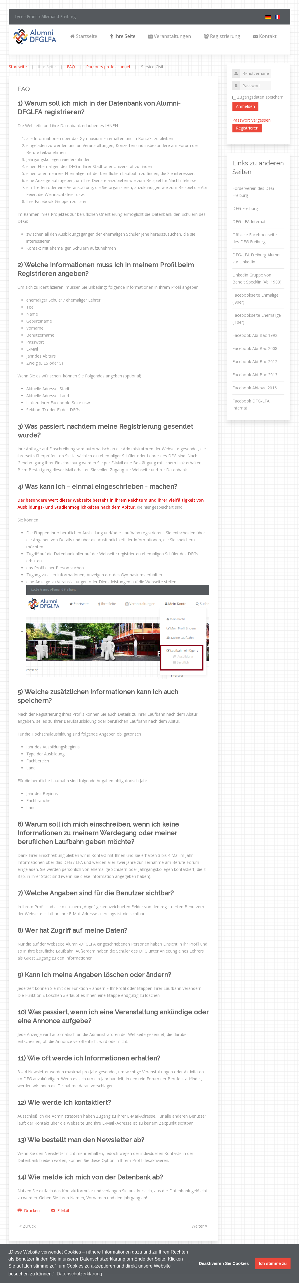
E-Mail (58, 1210)
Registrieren (247, 128)
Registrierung (222, 36)
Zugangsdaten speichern (260, 97)
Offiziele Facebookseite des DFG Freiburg (254, 238)
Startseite (83, 36)
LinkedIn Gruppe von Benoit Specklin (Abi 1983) (256, 278)
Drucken (29, 1210)
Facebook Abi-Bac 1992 (254, 335)
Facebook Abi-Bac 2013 (254, 374)
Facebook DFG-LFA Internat (251, 404)
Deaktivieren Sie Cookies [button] (224, 1263)
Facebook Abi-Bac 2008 (254, 348)
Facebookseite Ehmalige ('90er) (255, 298)
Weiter (199, 1226)
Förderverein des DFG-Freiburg (253, 191)
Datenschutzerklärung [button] (79, 1273)
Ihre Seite (122, 36)
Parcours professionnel (108, 66)
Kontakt (265, 36)
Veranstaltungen (169, 36)
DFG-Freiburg (245, 208)
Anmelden (245, 106)
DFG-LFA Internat (249, 221)
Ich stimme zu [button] (273, 1263)
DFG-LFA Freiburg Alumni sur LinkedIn (256, 258)
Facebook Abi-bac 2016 (254, 388)
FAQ (71, 66)
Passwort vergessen (251, 120)
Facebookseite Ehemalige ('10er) (256, 318)
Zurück (27, 1226)
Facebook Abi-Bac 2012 (254, 361)
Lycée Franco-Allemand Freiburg (45, 16)
